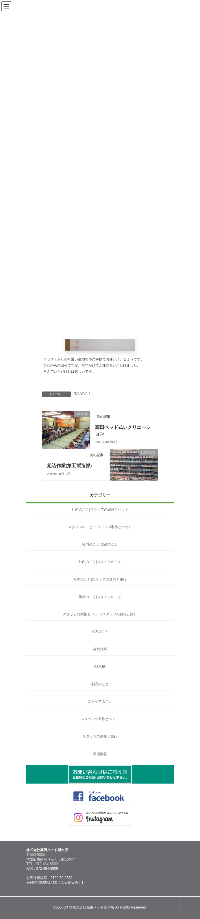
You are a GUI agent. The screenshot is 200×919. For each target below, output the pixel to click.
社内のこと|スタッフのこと (100, 562)
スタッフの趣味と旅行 (100, 736)
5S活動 (100, 667)
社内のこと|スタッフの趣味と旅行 (99, 579)
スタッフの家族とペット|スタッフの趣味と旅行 (100, 614)
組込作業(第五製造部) (69, 465)
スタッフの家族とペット (100, 719)
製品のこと (83, 393)
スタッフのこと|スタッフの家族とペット (100, 527)
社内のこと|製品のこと (100, 544)
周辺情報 (100, 754)
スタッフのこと (100, 701)
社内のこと (100, 632)
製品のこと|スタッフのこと (100, 597)
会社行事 (100, 649)
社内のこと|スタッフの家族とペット (100, 509)
